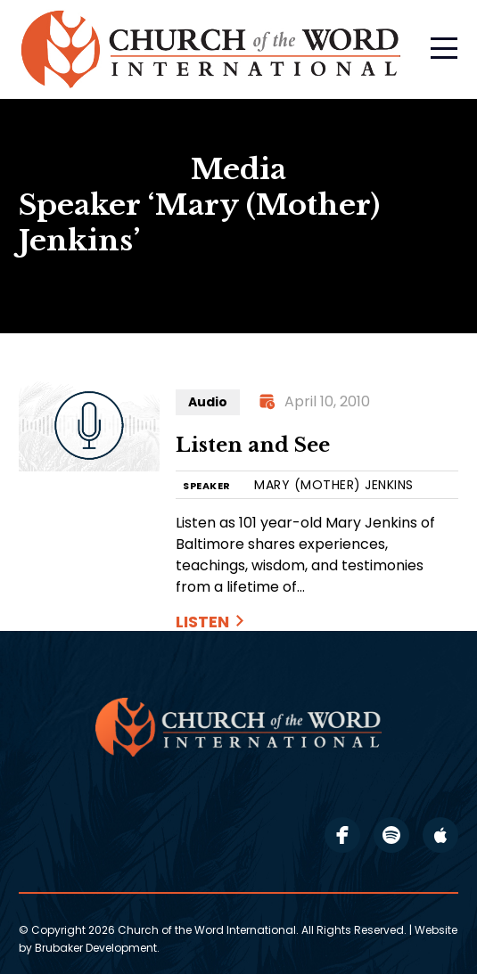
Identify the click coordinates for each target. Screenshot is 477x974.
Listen (202, 621)
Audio (207, 402)
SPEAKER (207, 486)
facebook (342, 835)
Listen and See (253, 445)
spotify (391, 835)
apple (440, 835)
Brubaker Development (96, 947)
